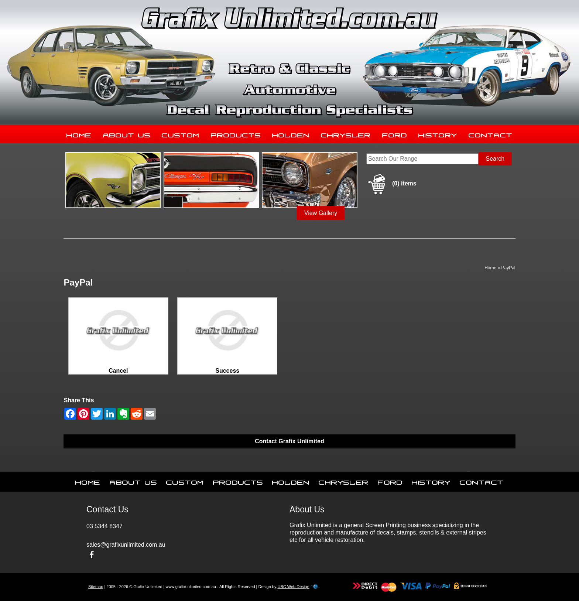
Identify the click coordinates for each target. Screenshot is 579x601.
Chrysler (346, 134)
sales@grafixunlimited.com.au (125, 545)
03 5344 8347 (104, 526)
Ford (394, 134)
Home (79, 134)
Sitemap (95, 586)
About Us (127, 134)
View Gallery (321, 213)
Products (236, 134)
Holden (291, 134)
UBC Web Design (293, 586)
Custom (180, 134)
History (437, 134)
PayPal (508, 267)
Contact (491, 134)
